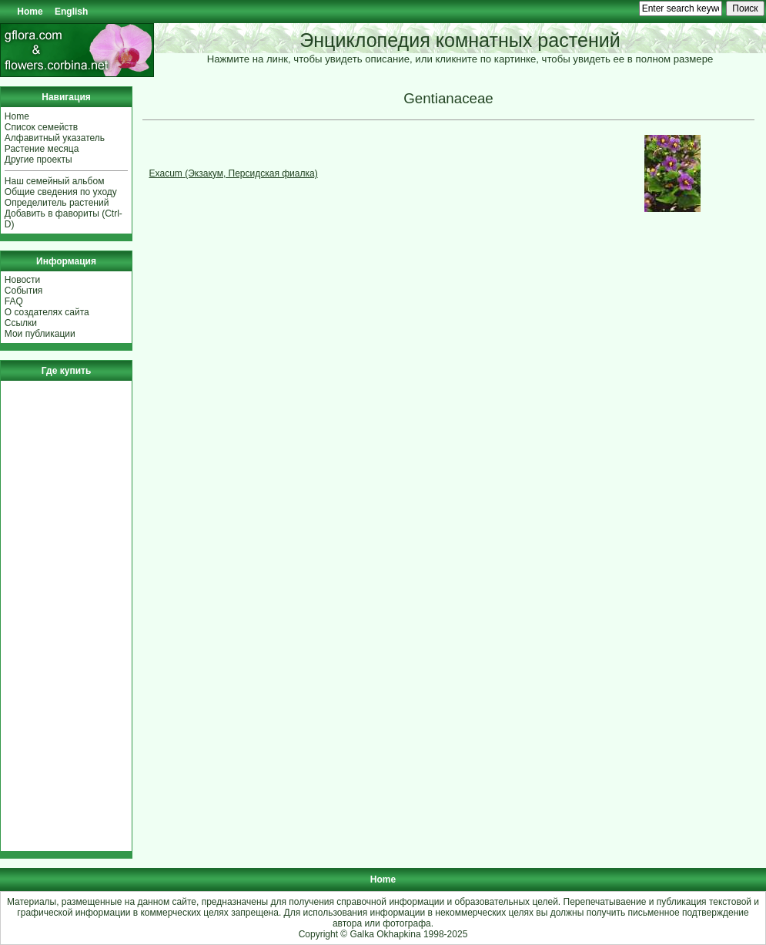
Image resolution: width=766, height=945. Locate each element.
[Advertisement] (51, 616)
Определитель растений (57, 202)
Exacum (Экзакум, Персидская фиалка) (233, 173)
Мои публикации (40, 333)
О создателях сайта (47, 312)
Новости (22, 279)
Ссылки (21, 323)
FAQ (14, 301)
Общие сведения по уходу (61, 192)
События (24, 290)
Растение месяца (42, 148)
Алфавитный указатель (55, 138)
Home (29, 11)
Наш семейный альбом (55, 181)
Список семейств (41, 127)
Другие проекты (38, 159)
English (71, 11)
